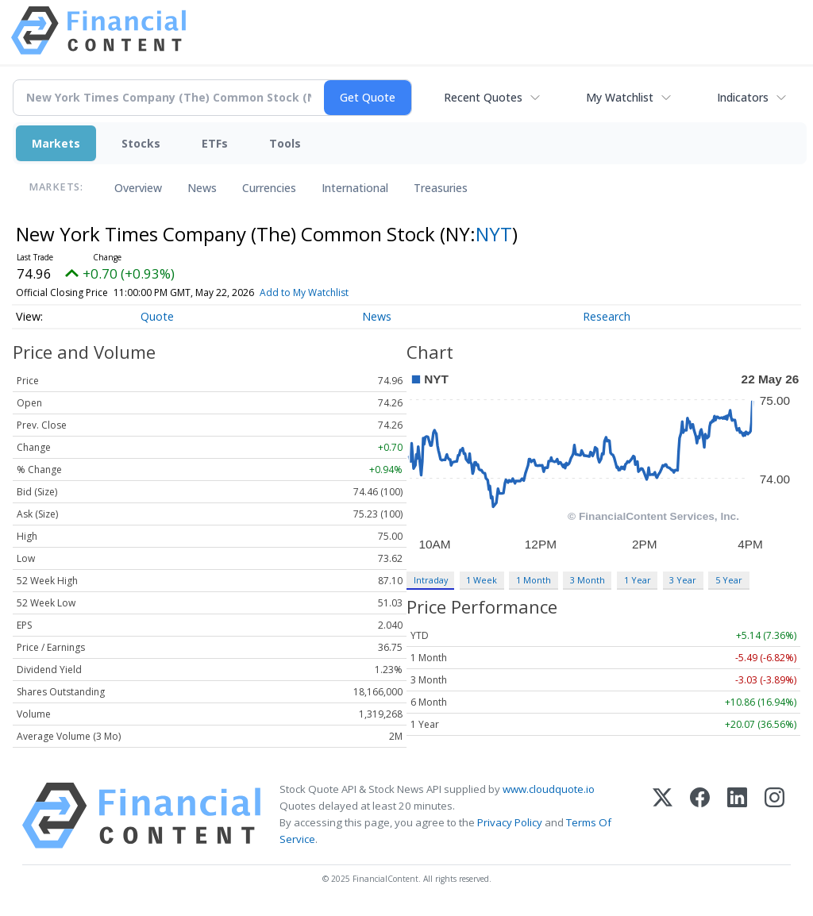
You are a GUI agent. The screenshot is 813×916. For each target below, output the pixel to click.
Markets (56, 143)
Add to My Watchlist (327, 292)
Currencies (269, 187)
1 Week (481, 580)
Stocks (140, 143)
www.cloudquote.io (549, 789)
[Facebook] (700, 815)
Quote (157, 316)
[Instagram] (774, 815)
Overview (138, 187)
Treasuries (441, 187)
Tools (285, 143)
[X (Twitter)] (662, 815)
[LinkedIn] (737, 815)
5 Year (728, 580)
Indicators (743, 97)
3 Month (587, 580)
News (202, 187)
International (355, 187)
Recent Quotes (483, 97)
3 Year (682, 580)
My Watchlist (619, 97)
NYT (494, 234)
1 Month (533, 580)
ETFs (215, 143)
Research (606, 316)
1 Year (637, 580)
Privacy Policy (509, 822)
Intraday (431, 580)
